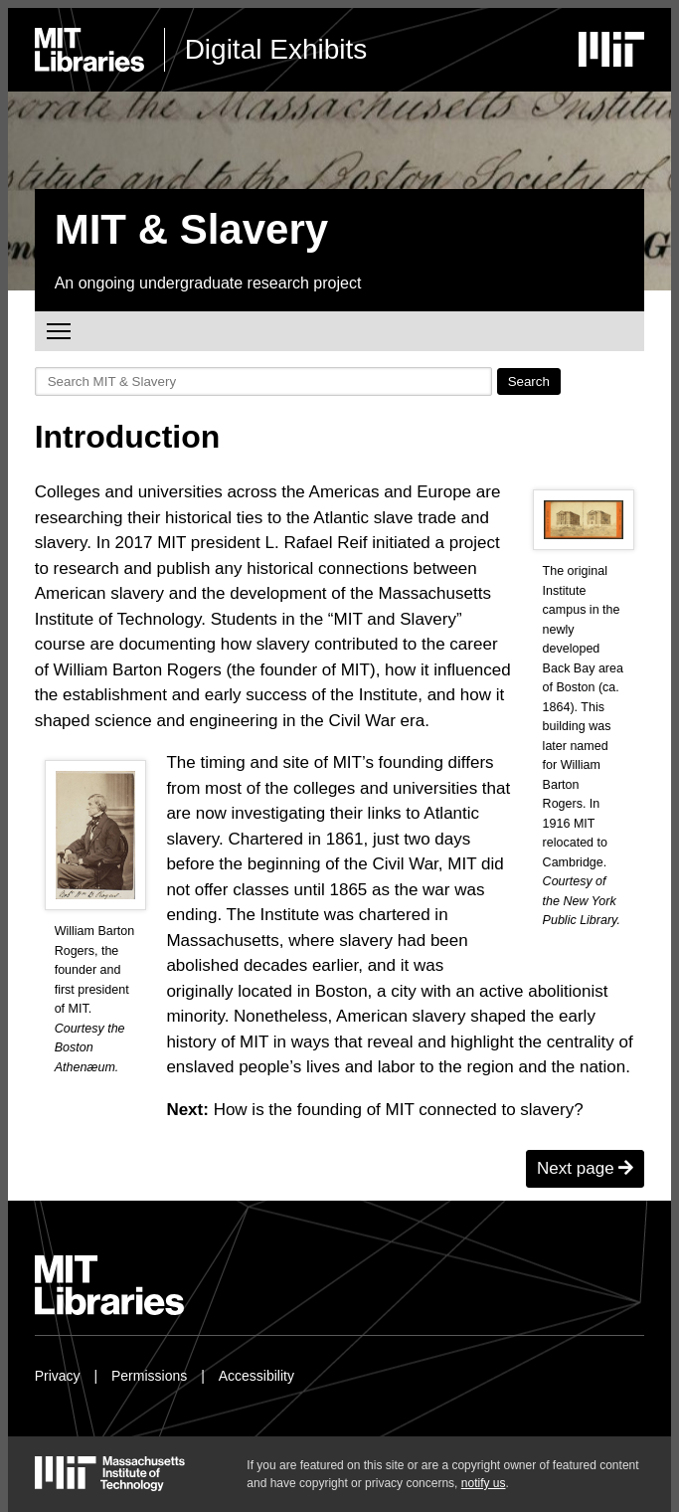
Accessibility (256, 1376)
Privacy (58, 1376)
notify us (483, 1483)
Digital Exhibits (276, 49)
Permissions (149, 1376)
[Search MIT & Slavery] (263, 381)
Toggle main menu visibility (60, 328)
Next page (585, 1168)
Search (529, 381)
